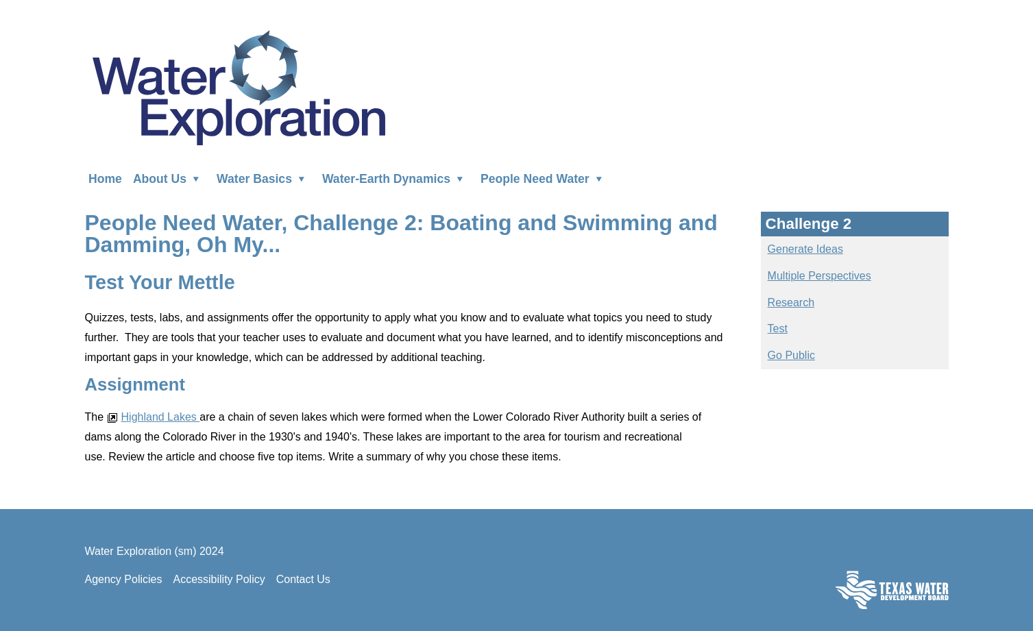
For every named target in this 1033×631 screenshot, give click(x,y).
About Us (169, 178)
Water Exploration (238, 86)
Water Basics (264, 178)
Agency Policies (123, 579)
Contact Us (303, 579)
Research (791, 302)
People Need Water (545, 178)
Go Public (791, 355)
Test (778, 328)
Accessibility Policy (219, 579)
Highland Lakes (153, 417)
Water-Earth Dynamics (396, 178)
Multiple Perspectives (819, 276)
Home (105, 178)
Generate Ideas (805, 249)
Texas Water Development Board (892, 589)
